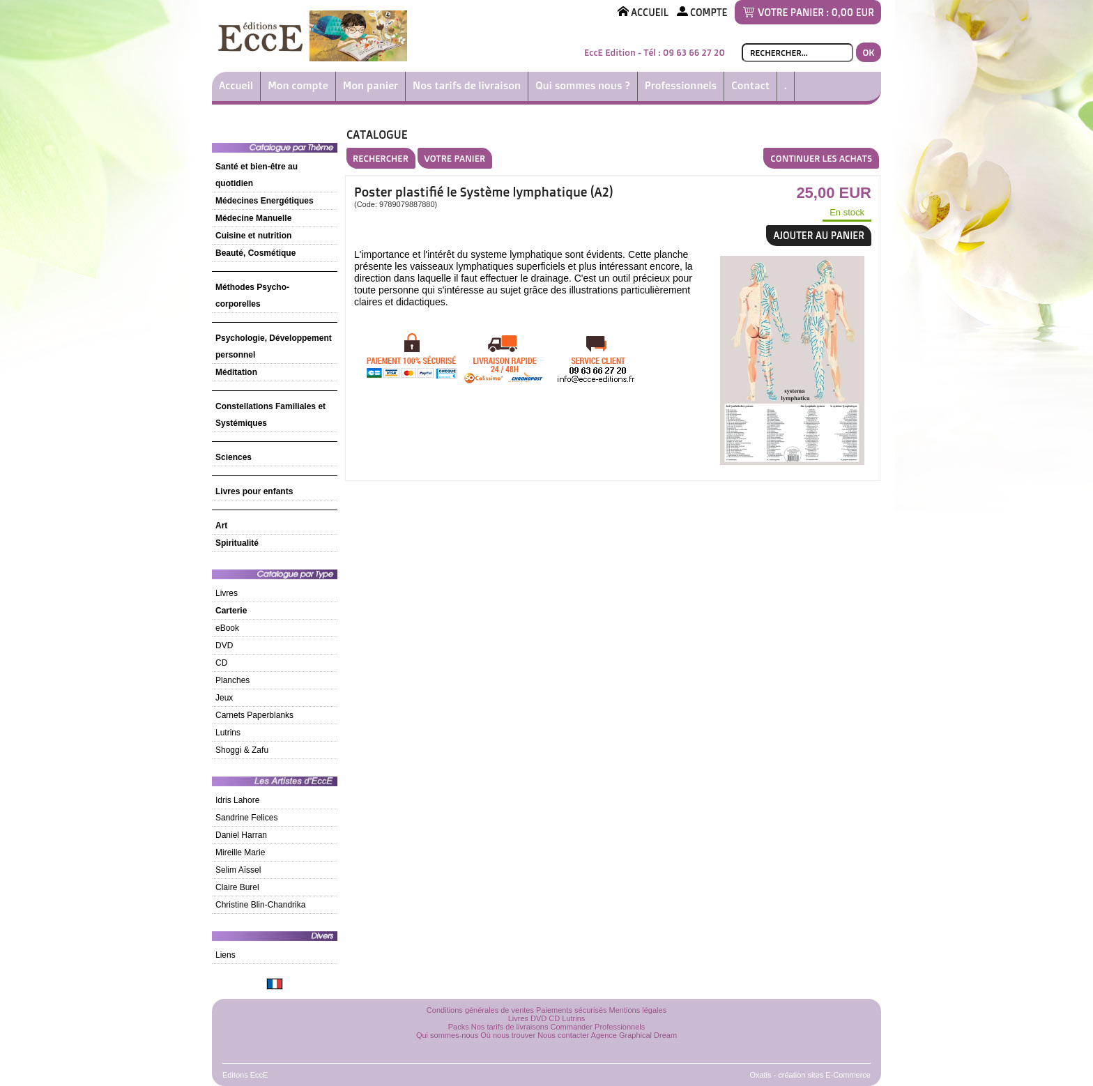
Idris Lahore (237, 800)
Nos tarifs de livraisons (510, 1027)
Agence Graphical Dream (634, 1035)
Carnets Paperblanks (254, 715)
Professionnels (681, 85)
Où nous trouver (507, 1035)
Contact (750, 85)
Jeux (224, 698)
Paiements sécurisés (571, 1010)
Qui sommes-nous (447, 1035)
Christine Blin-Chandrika (260, 905)
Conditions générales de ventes (480, 1010)
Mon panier (370, 85)
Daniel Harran (241, 835)
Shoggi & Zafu (241, 750)
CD (221, 663)
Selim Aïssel (238, 870)
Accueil (236, 85)
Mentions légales (638, 1010)
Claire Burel (237, 887)
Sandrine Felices (246, 818)
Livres (226, 593)
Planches (232, 680)
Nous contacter (563, 1035)
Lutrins (227, 732)
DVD (224, 645)
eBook (227, 628)
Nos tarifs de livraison (467, 85)
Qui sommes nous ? (582, 85)
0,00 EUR (853, 12)
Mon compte (298, 85)
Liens (225, 955)
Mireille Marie (240, 852)
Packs (458, 1027)
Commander (572, 1027)
